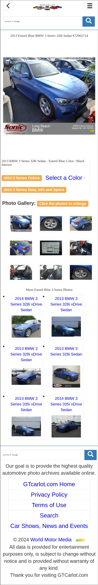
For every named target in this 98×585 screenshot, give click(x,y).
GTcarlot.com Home (49, 484)
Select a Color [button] (65, 178)
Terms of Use (49, 505)
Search (49, 515)
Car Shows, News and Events (49, 526)
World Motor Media (51, 539)
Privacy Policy (49, 494)
